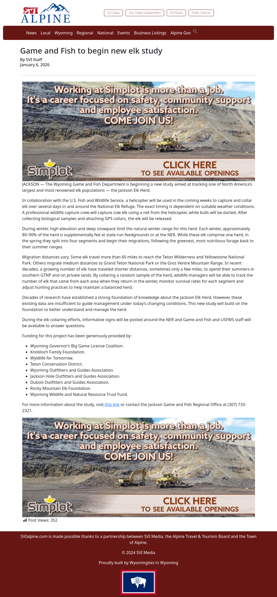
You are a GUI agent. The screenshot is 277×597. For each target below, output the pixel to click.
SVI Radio (176, 13)
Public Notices (201, 13)
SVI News (113, 13)
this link (111, 404)
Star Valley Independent (145, 13)
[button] (195, 31)
